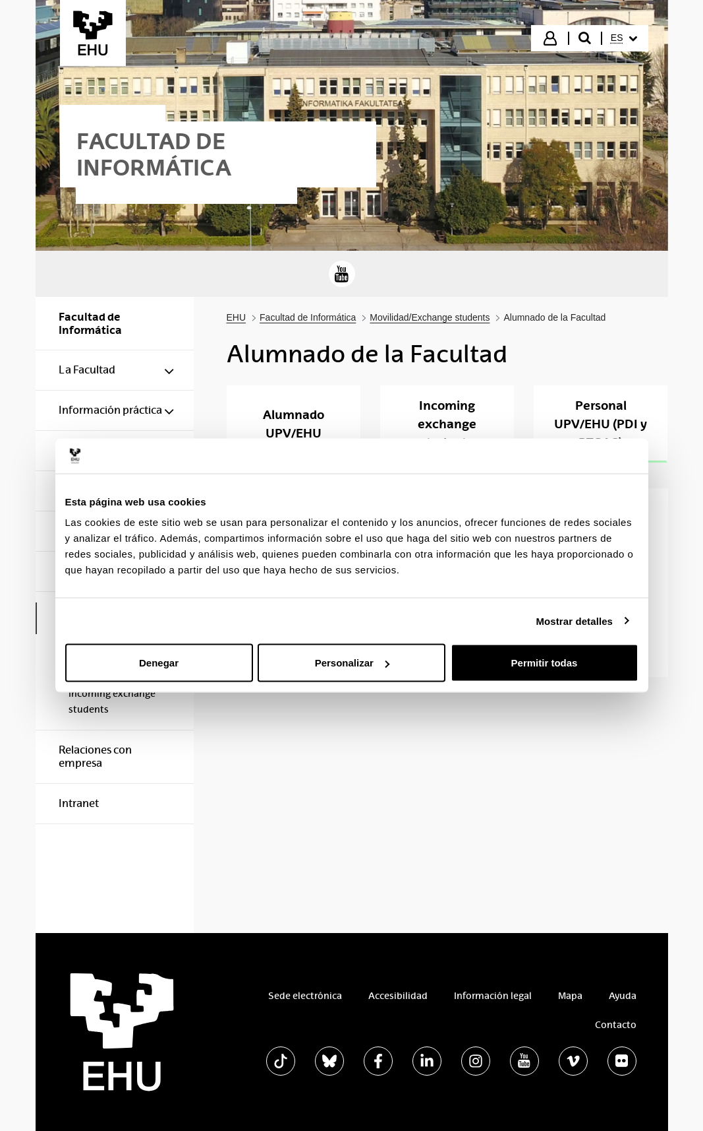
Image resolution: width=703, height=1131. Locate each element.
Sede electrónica (305, 995)
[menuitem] (624, 38)
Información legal (493, 995)
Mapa (570, 995)
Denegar (159, 662)
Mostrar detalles (574, 620)
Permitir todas (544, 662)
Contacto (615, 1024)
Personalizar (352, 662)
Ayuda (622, 995)
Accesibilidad (398, 995)
